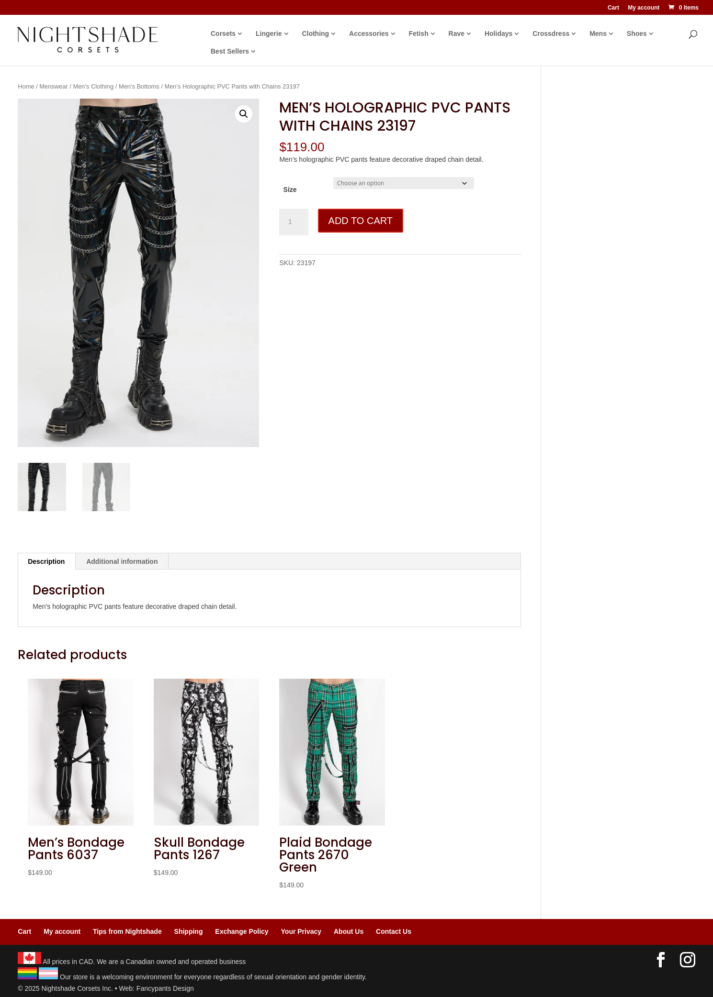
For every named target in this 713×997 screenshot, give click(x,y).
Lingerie (269, 33)
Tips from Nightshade (127, 931)
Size (290, 189)
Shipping (188, 931)
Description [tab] (46, 561)
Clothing (315, 33)
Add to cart (360, 220)
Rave (456, 33)
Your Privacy (301, 931)
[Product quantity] (293, 222)
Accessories (369, 33)
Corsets (223, 33)
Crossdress (550, 33)
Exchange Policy (241, 931)
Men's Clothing (93, 86)
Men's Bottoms (139, 86)
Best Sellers (230, 51)
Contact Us (393, 931)
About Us (348, 931)
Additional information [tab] (122, 561)
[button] (243, 114)
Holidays (498, 33)
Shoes (637, 33)
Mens (598, 33)
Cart (613, 8)
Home (26, 86)
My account (643, 8)
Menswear (53, 86)
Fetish (418, 33)
